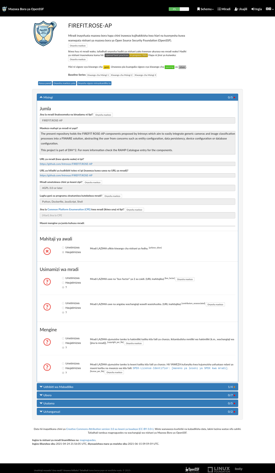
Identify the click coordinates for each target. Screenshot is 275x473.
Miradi (224, 9)
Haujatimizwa (66, 252)
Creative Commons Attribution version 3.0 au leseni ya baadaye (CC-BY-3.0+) (109, 428)
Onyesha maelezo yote (64, 83)
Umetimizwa (66, 247)
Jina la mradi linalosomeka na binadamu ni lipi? (66, 114)
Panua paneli (45, 83)
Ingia (256, 9)
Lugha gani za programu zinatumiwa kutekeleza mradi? (71, 195)
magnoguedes (88, 440)
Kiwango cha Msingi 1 (98, 75)
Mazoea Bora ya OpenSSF (26, 9)
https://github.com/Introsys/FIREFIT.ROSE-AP (66, 163)
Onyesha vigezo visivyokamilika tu (94, 83)
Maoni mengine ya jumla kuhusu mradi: (62, 223)
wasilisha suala (115, 470)
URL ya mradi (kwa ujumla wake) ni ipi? (62, 159)
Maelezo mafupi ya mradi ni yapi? (59, 128)
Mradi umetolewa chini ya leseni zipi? (61, 182)
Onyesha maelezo (78, 45)
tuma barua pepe (97, 470)
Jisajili (241, 9)
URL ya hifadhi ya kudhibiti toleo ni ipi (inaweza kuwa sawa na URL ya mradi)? (84, 170)
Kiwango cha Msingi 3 (145, 75)
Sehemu (205, 9)
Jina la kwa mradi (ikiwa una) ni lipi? (82, 209)
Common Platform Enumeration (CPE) (69, 209)
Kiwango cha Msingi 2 (121, 75)
